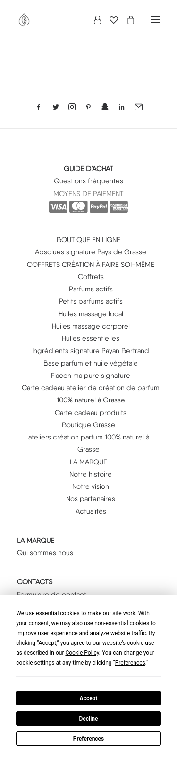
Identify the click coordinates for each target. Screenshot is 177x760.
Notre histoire (90, 474)
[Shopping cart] (126, 20)
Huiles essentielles (90, 338)
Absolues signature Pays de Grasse (90, 252)
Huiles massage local (91, 314)
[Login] (93, 20)
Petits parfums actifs (91, 301)
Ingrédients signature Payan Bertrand (90, 350)
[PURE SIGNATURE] (24, 20)
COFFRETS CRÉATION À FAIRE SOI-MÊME (90, 264)
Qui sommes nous (45, 552)
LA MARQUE (88, 462)
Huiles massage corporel (91, 326)
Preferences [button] (130, 662)
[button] (155, 19)
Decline (88, 718)
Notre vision (90, 486)
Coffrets (91, 277)
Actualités (91, 511)
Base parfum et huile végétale (90, 363)
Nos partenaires (90, 498)
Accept (89, 698)
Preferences (88, 739)
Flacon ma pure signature (90, 375)
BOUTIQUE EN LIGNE (88, 239)
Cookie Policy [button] (82, 653)
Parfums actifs (91, 289)
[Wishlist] (109, 20)
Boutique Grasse (88, 425)
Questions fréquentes (88, 181)
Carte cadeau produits (90, 412)
